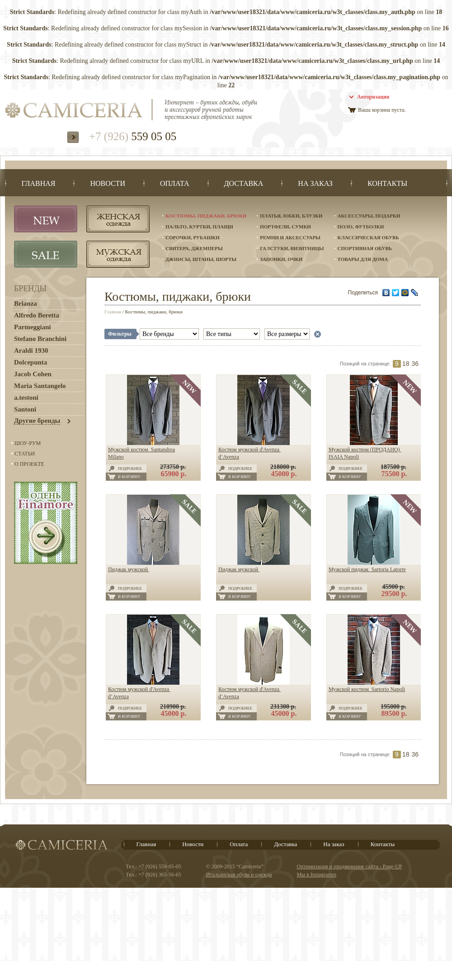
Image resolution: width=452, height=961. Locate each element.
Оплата (239, 844)
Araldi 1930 (31, 350)
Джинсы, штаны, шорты (200, 259)
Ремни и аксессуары (290, 237)
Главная (112, 311)
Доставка (285, 844)
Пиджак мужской (128, 569)
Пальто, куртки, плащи (199, 226)
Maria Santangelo (40, 385)
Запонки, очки (281, 259)
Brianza (25, 303)
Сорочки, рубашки (192, 237)
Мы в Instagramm (316, 874)
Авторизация (373, 97)
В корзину (129, 476)
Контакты (383, 844)
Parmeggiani (32, 327)
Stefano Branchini (40, 338)
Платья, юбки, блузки (291, 215)
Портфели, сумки (285, 226)
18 (406, 363)
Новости (192, 844)
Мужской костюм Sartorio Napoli (367, 689)
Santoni (25, 409)
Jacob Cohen (33, 374)
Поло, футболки (361, 226)
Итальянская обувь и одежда (239, 874)
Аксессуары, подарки (369, 215)
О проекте (29, 464)
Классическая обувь (368, 237)
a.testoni (26, 397)
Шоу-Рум (27, 443)
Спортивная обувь (365, 248)
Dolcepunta (30, 362)
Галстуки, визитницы (292, 248)
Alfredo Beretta (36, 315)
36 (415, 363)
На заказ (333, 844)
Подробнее (130, 468)
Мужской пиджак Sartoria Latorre (367, 569)
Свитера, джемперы (194, 248)
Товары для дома (363, 259)
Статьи (24, 453)
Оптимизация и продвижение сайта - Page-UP (349, 866)
